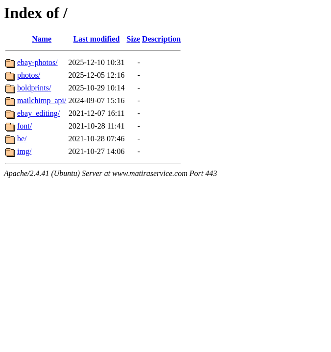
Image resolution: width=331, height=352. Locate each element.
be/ (22, 138)
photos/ (28, 75)
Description (161, 39)
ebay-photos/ (37, 62)
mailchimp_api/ (41, 100)
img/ (24, 151)
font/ (24, 126)
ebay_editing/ (38, 113)
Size (134, 39)
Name (41, 39)
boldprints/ (34, 88)
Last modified (96, 39)
